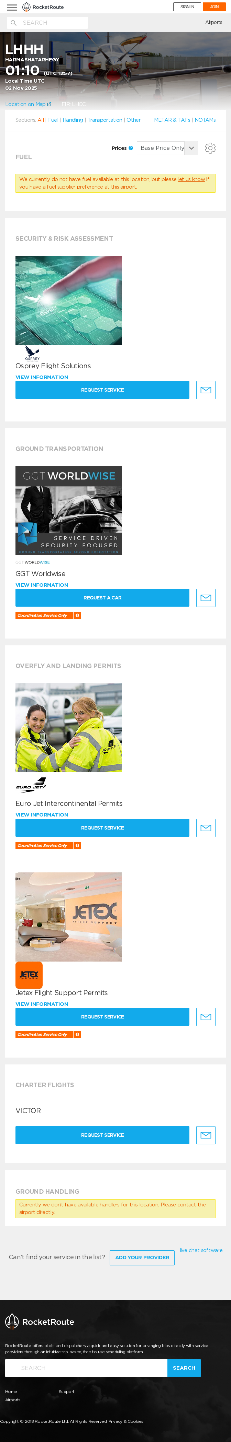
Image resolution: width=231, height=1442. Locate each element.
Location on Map (28, 104)
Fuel (53, 120)
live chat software (201, 1250)
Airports (213, 22)
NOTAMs (205, 120)
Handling (73, 120)
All (40, 120)
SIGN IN (187, 6)
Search (184, 1368)
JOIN (214, 6)
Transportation (104, 120)
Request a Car (102, 597)
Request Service (102, 390)
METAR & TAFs (172, 120)
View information (42, 377)
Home (11, 1391)
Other (133, 120)
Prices (122, 148)
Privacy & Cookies (126, 1421)
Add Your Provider (142, 1257)
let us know (191, 179)
